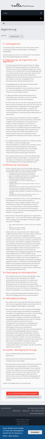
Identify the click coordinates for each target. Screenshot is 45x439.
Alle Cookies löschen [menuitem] (37, 411)
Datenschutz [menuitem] (17, 411)
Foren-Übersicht (6, 408)
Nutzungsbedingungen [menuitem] (37, 413)
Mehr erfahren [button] (13, 436)
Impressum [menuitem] (26, 411)
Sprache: (3, 35)
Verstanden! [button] (35, 432)
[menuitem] (40, 18)
